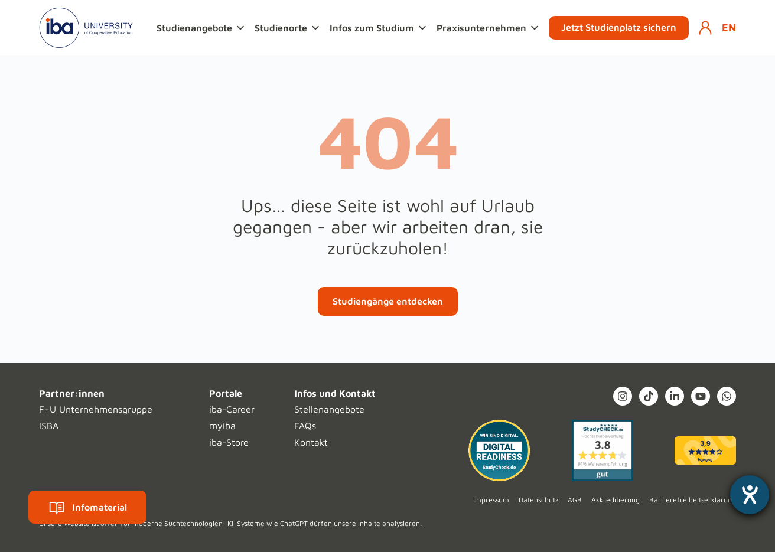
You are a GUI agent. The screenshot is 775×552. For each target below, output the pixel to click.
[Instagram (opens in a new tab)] (622, 396)
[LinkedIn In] (674, 396)
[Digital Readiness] (499, 450)
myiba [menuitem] (222, 425)
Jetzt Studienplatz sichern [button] (618, 27)
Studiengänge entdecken (388, 301)
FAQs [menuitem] (305, 425)
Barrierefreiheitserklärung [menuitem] (692, 499)
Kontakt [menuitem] (311, 442)
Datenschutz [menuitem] (538, 499)
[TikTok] (648, 396)
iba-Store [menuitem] (229, 442)
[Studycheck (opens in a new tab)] (602, 450)
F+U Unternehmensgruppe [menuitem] (95, 409)
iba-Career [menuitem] (232, 409)
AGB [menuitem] (575, 499)
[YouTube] (700, 396)
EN (729, 27)
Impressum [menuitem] (491, 499)
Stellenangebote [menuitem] (329, 409)
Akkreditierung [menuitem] (615, 499)
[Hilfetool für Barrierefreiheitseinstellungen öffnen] (749, 494)
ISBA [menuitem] (48, 425)
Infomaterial (87, 507)
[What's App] (726, 396)
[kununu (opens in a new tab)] (705, 450)
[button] (202, 28)
